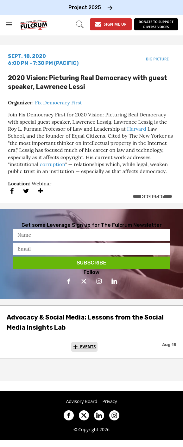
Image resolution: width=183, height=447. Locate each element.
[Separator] (40, 191)
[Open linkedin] (114, 281)
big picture (157, 59)
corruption (52, 164)
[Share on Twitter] (26, 191)
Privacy (109, 401)
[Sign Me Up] (111, 24)
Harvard (136, 129)
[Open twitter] (84, 281)
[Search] (80, 24)
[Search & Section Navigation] (9, 24)
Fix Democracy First (58, 102)
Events (88, 347)
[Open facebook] (69, 281)
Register (152, 196)
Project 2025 (84, 7)
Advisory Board (81, 401)
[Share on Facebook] (12, 191)
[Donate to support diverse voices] (156, 24)
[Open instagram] (99, 281)
